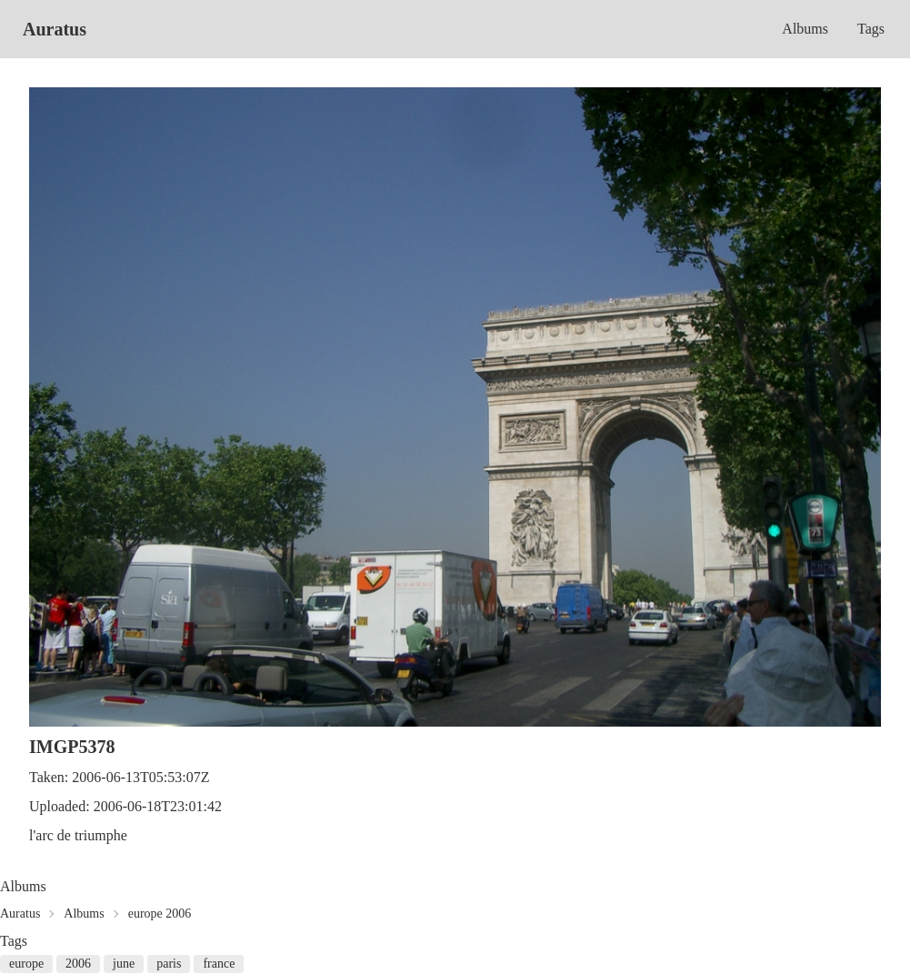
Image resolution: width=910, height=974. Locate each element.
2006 (78, 963)
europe (26, 963)
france (219, 963)
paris (168, 963)
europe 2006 (160, 913)
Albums (805, 28)
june (124, 963)
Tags (871, 28)
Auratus (54, 29)
